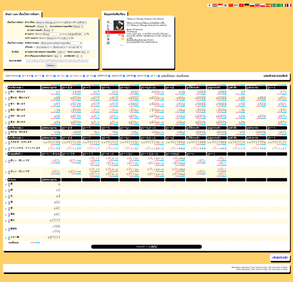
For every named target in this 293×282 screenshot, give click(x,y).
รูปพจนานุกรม (13, 76)
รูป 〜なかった (77, 76)
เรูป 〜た (51, 76)
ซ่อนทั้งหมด (182, 75)
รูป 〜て (39, 76)
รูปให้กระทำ (103, 76)
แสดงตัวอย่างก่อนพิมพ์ (275, 75)
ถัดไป (154, 250)
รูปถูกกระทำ (118, 76)
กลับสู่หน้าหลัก (280, 261)
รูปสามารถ (143, 76)
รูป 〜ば (91, 76)
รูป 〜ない (62, 76)
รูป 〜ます (27, 76)
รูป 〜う (155, 76)
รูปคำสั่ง (131, 76)
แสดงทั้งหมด (168, 75)
